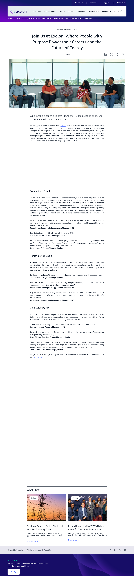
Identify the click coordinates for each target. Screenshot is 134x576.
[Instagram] (125, 550)
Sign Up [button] (13, 572)
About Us (47, 550)
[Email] (123, 54)
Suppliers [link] (107, 3)
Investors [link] (93, 3)
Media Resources (34, 550)
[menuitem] (37, 11)
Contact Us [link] (121, 3)
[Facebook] (117, 54)
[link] (19, 11)
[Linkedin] (105, 54)
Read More (32, 541)
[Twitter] (111, 54)
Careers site (37, 357)
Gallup (63, 126)
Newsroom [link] (79, 3)
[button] (121, 11)
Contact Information (16, 550)
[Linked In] (115, 550)
